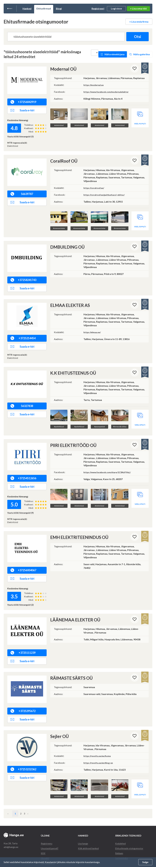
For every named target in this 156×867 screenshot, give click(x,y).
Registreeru (47, 824)
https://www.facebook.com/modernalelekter (109, 91)
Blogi (74, 8)
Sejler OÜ (58, 723)
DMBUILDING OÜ (65, 240)
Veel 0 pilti (140, 412)
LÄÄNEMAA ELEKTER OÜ (72, 607)
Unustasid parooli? (50, 829)
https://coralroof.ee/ (95, 187)
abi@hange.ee (11, 828)
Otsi (136, 36)
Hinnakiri (46, 839)
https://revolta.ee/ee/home (98, 743)
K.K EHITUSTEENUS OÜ (70, 366)
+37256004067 (23, 557)
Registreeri (98, 8)
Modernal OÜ (61, 69)
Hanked (42, 8)
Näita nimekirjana (114, 54)
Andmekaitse (48, 848)
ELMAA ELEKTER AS (67, 299)
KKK (43, 834)
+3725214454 (23, 332)
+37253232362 (23, 757)
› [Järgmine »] (37, 794)
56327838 (22, 399)
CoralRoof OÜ (62, 161)
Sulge (145, 862)
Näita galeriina (141, 54)
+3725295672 (23, 698)
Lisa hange (83, 824)
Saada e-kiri (22, 110)
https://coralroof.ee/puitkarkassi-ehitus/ (106, 194)
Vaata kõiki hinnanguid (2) (20, 592)
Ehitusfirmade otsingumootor (130, 829)
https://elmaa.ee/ (93, 325)
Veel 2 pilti (140, 485)
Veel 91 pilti (140, 117)
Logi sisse (116, 8)
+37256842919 (23, 102)
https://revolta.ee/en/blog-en (100, 749)
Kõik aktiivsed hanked (89, 829)
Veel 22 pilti (140, 776)
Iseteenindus (121, 839)
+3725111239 (23, 640)
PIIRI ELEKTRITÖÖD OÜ (70, 432)
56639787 (22, 194)
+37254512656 (23, 466)
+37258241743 (23, 273)
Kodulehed (120, 824)
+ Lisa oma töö (138, 8)
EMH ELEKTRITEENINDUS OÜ (76, 524)
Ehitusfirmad (58, 8)
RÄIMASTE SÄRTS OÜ (68, 665)
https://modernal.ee (94, 84)
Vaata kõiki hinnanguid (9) (20, 500)
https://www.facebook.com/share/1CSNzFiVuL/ (110, 459)
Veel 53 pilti (140, 220)
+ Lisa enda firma (138, 21)
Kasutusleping (48, 844)
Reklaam (119, 834)
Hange (17, 8)
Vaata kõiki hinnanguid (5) (20, 136)
